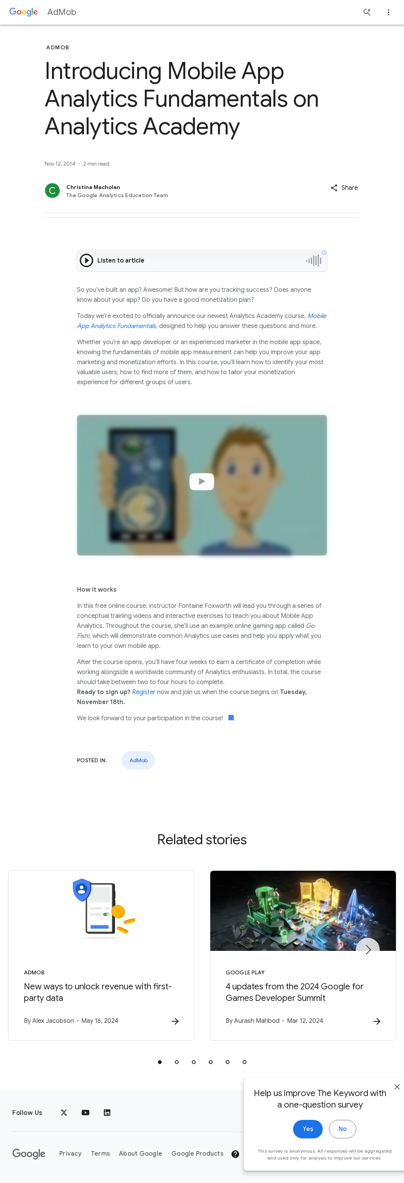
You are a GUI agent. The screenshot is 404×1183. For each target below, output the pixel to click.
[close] (380, 1099)
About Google (140, 1154)
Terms (100, 1154)
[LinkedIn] (107, 1113)
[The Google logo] (28, 1154)
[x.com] (64, 1113)
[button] (344, 187)
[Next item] (368, 950)
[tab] (159, 1062)
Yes (291, 1141)
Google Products (197, 1154)
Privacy (70, 1154)
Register (144, 692)
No (326, 1141)
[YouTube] (85, 1113)
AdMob (61, 12)
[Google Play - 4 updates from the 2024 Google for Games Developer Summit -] (303, 955)
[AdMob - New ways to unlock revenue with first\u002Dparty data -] (101, 955)
